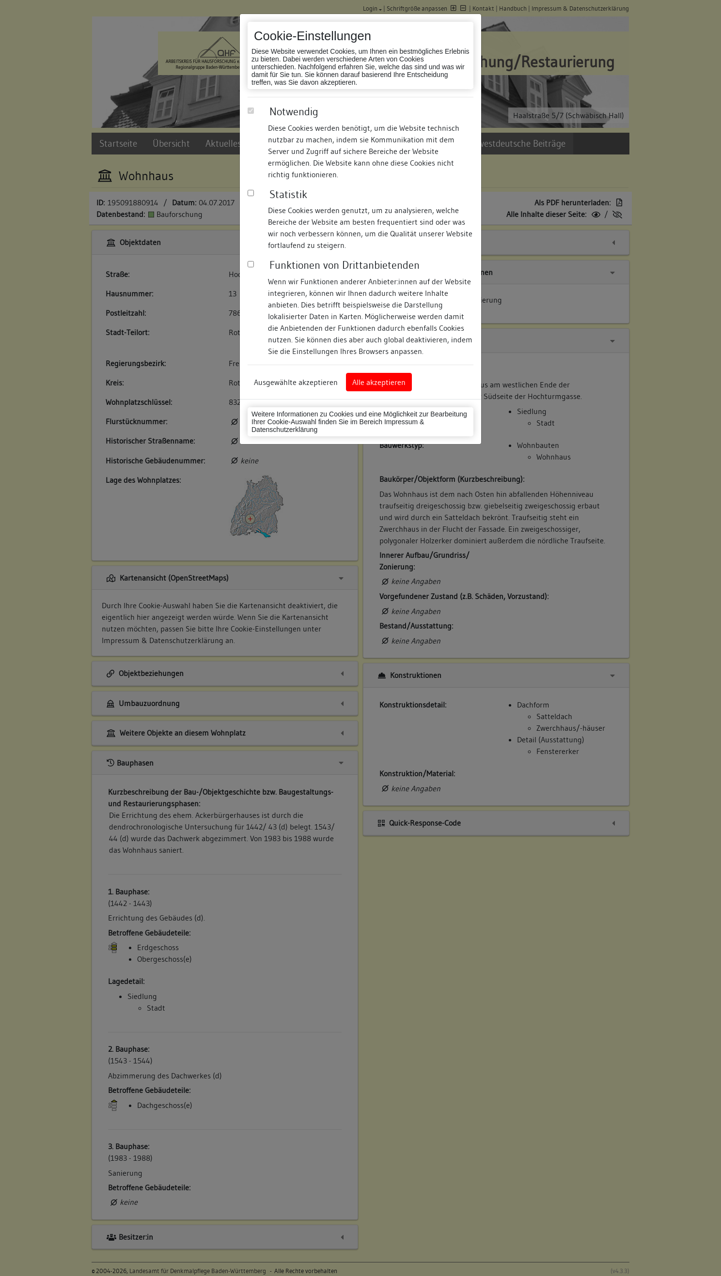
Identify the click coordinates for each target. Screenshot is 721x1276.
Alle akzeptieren (379, 382)
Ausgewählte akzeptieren (296, 382)
